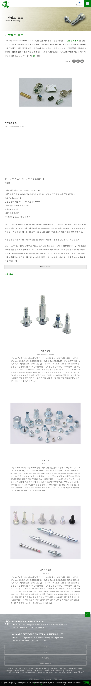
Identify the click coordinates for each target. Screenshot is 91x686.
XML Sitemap (46, 679)
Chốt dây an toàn (13, 672)
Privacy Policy (45, 663)
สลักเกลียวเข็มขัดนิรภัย (29, 672)
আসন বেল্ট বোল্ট (60, 672)
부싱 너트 (45, 460)
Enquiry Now (45, 267)
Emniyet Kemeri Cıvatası (75, 672)
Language (79, 5)
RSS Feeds (58, 679)
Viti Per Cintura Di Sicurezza (23, 671)
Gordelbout (68, 671)
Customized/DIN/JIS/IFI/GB (45, 354)
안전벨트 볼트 (14, 35)
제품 (45, 652)
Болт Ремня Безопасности (58, 669)
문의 (35, 56)
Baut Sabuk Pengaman (45, 672)
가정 (45, 647)
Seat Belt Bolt (12, 669)
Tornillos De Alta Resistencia (53, 671)
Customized (45, 464)
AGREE (86, 683)
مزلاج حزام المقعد (79, 671)
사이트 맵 (45, 658)
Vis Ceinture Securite (26, 669)
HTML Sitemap (34, 679)
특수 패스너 (45, 351)
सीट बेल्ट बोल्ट (38, 671)
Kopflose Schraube (41, 669)
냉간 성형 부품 (45, 570)
